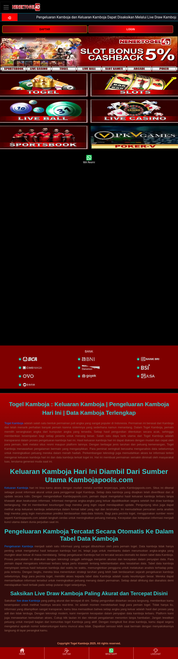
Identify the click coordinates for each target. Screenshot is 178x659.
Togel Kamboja (13, 423)
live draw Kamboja (28, 600)
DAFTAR (44, 29)
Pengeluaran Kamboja (18, 546)
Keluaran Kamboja (16, 487)
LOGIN (131, 29)
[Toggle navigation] (6, 7)
